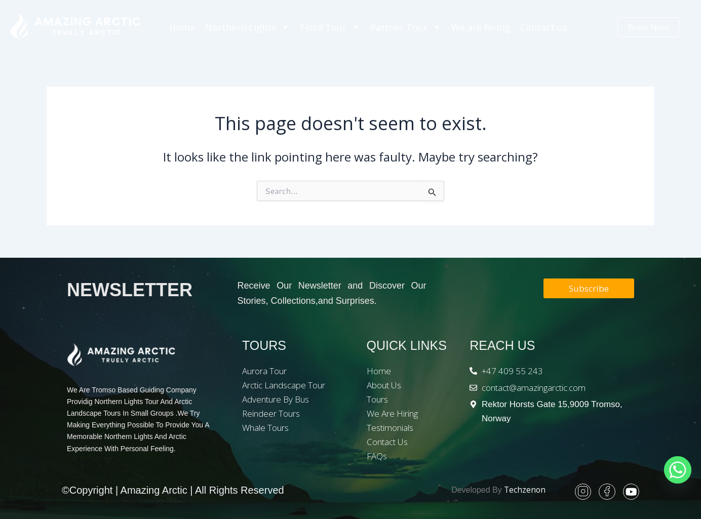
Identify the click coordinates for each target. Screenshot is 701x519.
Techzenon (524, 490)
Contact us (543, 27)
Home (182, 27)
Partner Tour (405, 27)
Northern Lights (247, 27)
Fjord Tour (330, 27)
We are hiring (480, 27)
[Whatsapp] (677, 470)
